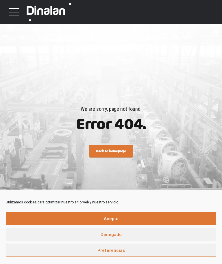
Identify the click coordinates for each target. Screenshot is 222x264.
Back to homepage (111, 151)
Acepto (111, 218)
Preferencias (111, 250)
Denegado (111, 234)
